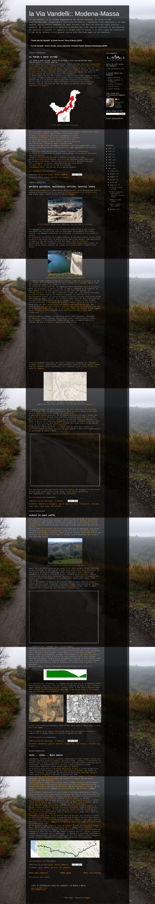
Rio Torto (33, 535)
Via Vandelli (74, 70)
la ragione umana (63, 427)
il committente (51, 70)
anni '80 (51, 287)
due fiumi (75, 132)
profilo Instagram (115, 84)
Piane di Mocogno (84, 802)
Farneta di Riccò (37, 784)
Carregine (64, 821)
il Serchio (63, 194)
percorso (54, 177)
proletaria (57, 306)
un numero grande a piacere (86, 759)
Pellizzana (73, 806)
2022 (110, 154)
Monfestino (62, 786)
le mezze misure (53, 519)
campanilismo (95, 64)
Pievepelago (41, 147)
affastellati (48, 68)
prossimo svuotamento (67, 493)
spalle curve (69, 413)
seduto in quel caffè (42, 515)
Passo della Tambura (72, 820)
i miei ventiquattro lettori (63, 588)
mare (58, 167)
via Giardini (67, 576)
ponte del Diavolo (67, 788)
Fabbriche (80, 278)
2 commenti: (60, 501)
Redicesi (88, 827)
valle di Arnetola (50, 820)
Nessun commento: (62, 174)
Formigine (42, 136)
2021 (110, 157)
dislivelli (76, 411)
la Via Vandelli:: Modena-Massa (74, 13)
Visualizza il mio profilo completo (119, 104)
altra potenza (71, 245)
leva (41, 322)
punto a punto (81, 366)
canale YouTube (113, 89)
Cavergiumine (64, 802)
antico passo (36, 151)
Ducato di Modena (79, 68)
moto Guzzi (83, 287)
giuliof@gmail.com (38, 890)
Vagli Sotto (37, 165)
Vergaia (81, 296)
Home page (65, 873)
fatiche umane (91, 411)
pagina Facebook (114, 77)
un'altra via (69, 139)
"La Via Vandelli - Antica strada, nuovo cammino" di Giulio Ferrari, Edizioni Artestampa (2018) (69, 46)
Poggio (72, 194)
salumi (75, 134)
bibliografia (84, 531)
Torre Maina (74, 778)
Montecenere (85, 784)
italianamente (34, 66)
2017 (110, 168)
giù (118, 99)
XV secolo (87, 66)
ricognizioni (84, 504)
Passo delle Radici (78, 804)
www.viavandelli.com (37, 171)
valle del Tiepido (88, 772)
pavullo (51, 744)
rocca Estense (69, 161)
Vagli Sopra (70, 308)
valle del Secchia (76, 770)
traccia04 (91, 744)
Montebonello (79, 786)
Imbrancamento (37, 800)
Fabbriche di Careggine (38, 190)
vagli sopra (33, 506)
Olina (31, 790)
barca (47, 310)
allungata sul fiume (76, 157)
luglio (113, 171)
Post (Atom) (44, 877)
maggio (113, 176)
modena (46, 177)
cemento (44, 245)
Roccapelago (33, 804)
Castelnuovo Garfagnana (68, 808)
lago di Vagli (81, 310)
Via (64, 243)
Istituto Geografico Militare (45, 689)
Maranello (44, 138)
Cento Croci (94, 796)
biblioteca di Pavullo (48, 531)
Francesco (88, 224)
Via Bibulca (39, 772)
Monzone (90, 786)
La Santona (66, 794)
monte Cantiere (64, 796)
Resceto (53, 825)
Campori (90, 806)
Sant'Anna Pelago (51, 804)
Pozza (48, 778)
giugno (113, 174)
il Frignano (44, 774)
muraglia (32, 74)
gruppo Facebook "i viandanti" (115, 81)
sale (87, 302)
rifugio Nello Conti (61, 827)
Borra (44, 786)
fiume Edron (44, 816)
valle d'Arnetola (59, 425)
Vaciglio (81, 776)
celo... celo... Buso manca (46, 755)
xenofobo (44, 66)
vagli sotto (44, 506)
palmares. (76, 138)
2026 (110, 148)
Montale (41, 778)
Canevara (87, 825)
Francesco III (34, 70)
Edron (81, 419)
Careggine (39, 163)
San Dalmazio (52, 784)
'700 (51, 76)
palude (77, 141)
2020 (110, 160)
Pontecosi (53, 814)
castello (57, 136)
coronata (56, 147)
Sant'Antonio (83, 574)
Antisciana (33, 814)
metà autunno (44, 231)
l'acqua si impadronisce (55, 322)
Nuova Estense (91, 533)
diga (85, 229)
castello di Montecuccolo (39, 788)
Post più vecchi (92, 873)
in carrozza (62, 765)
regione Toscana (93, 364)
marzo (112, 182)
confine (40, 72)
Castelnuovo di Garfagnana (45, 159)
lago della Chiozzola (87, 654)
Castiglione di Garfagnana (85, 153)
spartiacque (33, 580)
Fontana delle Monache (51, 423)
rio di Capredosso (72, 192)
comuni (61, 66)
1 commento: (60, 741)
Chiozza (87, 810)
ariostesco (62, 159)
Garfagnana (55, 806)
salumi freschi (48, 308)
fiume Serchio (92, 808)
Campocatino (95, 821)
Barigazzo (49, 796)
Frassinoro (72, 151)
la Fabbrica (51, 798)
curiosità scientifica (53, 529)
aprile (113, 179)
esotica (44, 306)
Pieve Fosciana (42, 157)
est (35, 419)
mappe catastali (38, 364)
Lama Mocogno (37, 143)
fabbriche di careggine (47, 504)
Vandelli (96, 686)
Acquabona (51, 578)
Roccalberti (33, 821)
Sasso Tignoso (73, 798)
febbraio (113, 185)
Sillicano (43, 814)
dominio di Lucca (71, 812)
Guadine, (76, 825)
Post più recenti (38, 873)
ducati (59, 68)
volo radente (37, 413)
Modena (39, 132)
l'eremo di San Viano (40, 823)
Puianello (80, 782)
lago (57, 165)
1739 (57, 84)
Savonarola (46, 650)
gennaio (113, 209)
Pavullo (59, 141)
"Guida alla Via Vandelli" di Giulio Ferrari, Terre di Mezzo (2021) (56, 40)
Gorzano (55, 778)
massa (40, 177)
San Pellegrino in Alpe (80, 800)
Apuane (79, 163)
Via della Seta (73, 306)
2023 (110, 151)
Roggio (46, 821)
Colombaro (33, 780)
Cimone (46, 145)
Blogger (87, 898)
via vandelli (64, 177)
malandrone (42, 744)
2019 (110, 163)
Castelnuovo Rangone (40, 134)
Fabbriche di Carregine (41, 817)
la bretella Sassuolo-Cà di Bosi (65, 769)
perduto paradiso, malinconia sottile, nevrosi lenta (62, 186)
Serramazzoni (49, 139)
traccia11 (95, 504)
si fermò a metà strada (43, 57)
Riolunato (65, 145)
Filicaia (35, 810)
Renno (85, 788)
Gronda (67, 825)
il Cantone (91, 776)
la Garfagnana (51, 302)
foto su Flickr (113, 86)
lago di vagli (63, 504)
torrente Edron (90, 192)
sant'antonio (81, 744)
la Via (66, 147)
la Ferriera (74, 816)
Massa (42, 167)
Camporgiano (44, 161)
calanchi (59, 782)
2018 (110, 165)
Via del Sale (84, 304)
